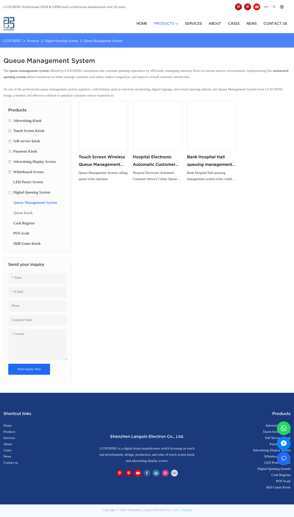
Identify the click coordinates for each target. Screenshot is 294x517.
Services (9, 438)
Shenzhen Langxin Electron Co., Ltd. (153, 510)
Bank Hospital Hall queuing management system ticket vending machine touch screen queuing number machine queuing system (209, 161)
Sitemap (186, 510)
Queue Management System (103, 41)
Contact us (10, 462)
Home (7, 425)
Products (33, 41)
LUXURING (12, 41)
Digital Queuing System (61, 41)
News (7, 456)
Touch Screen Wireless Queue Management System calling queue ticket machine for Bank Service (103, 161)
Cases (7, 450)
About (7, 444)
